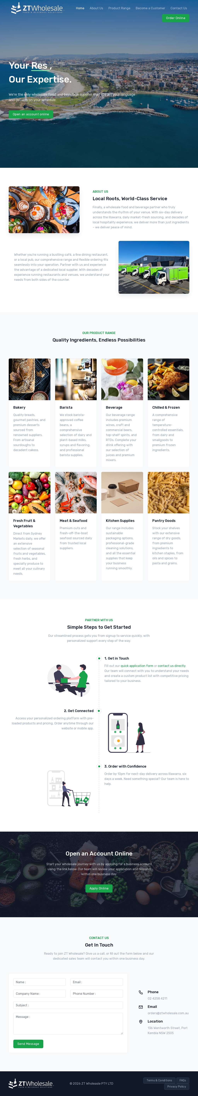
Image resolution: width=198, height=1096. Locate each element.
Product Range (119, 8)
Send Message (28, 1044)
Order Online (175, 18)
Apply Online (99, 888)
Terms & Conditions (159, 1080)
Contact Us (179, 8)
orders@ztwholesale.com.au (168, 1013)
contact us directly (171, 666)
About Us (96, 8)
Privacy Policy (176, 1086)
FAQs (183, 1080)
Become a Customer (150, 8)
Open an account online (31, 114)
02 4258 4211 (157, 998)
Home (80, 8)
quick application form (137, 666)
